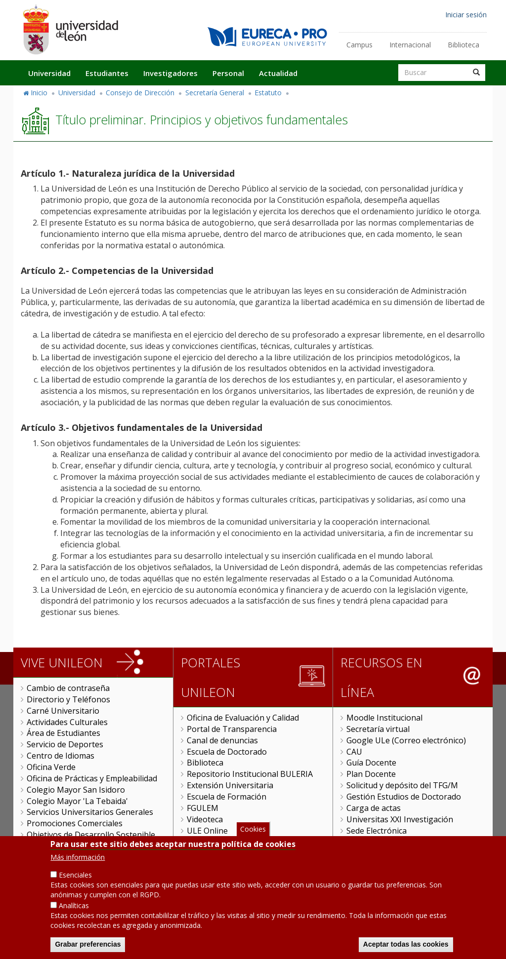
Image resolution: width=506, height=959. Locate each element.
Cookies (253, 841)
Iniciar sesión (466, 14)
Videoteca (205, 819)
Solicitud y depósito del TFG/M (402, 785)
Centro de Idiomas (60, 755)
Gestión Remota (216, 841)
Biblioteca (463, 44)
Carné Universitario (63, 710)
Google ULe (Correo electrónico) (406, 740)
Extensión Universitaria (230, 785)
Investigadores (170, 73)
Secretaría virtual (378, 729)
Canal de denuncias (222, 740)
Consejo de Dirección (140, 92)
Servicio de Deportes (65, 744)
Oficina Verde (51, 767)
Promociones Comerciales (75, 823)
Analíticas (74, 917)
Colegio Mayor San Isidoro (76, 789)
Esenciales (75, 887)
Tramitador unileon (382, 841)
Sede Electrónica (376, 830)
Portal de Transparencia (232, 729)
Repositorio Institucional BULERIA (250, 773)
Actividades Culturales (67, 722)
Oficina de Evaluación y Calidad (243, 717)
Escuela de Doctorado (227, 751)
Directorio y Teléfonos (68, 699)
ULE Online (207, 830)
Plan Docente (371, 773)
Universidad (49, 73)
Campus (359, 44)
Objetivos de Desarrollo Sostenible (91, 834)
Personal (228, 73)
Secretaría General (214, 92)
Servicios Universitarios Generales (90, 811)
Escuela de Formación (226, 796)
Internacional (410, 44)
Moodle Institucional (384, 717)
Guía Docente (371, 762)
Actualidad (278, 73)
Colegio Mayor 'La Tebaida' (77, 801)
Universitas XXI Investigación (399, 819)
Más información (77, 869)
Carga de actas (373, 808)
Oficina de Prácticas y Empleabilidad (92, 778)
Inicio (39, 92)
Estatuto (268, 92)
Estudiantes (106, 73)
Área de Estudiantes (63, 733)
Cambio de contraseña (68, 688)
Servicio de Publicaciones (73, 846)
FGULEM (202, 808)
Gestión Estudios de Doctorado (403, 796)
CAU (354, 751)
